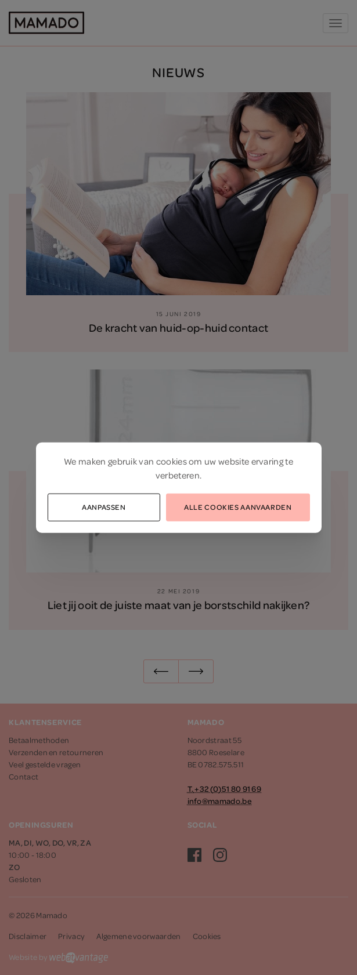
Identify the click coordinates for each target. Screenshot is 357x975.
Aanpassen (104, 506)
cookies (171, 460)
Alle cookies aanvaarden (237, 506)
